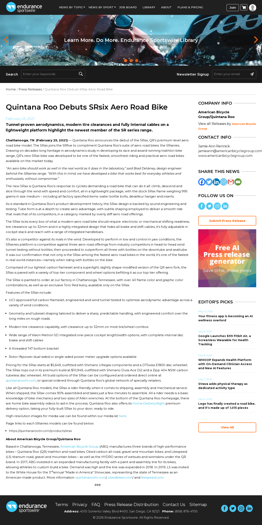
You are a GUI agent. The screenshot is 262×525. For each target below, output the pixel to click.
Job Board (128, 7)
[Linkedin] (216, 182)
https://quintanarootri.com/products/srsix (40, 431)
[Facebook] (201, 182)
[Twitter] (209, 182)
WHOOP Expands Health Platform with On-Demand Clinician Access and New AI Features (225, 364)
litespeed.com (152, 477)
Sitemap (198, 504)
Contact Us (174, 504)
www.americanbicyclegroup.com (225, 156)
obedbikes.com (120, 477)
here (122, 416)
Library (149, 7)
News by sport (101, 7)
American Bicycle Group (79, 446)
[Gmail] (230, 182)
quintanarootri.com (21, 380)
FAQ (95, 504)
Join (233, 7)
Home (11, 89)
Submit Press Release (227, 221)
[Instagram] (223, 182)
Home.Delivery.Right (148, 403)
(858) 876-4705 (186, 511)
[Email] (238, 182)
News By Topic (71, 7)
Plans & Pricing (190, 7)
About (166, 7)
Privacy (79, 504)
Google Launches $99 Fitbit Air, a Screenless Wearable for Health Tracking (224, 340)
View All (227, 427)
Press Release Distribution (131, 504)
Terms (61, 504)
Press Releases (30, 89)
